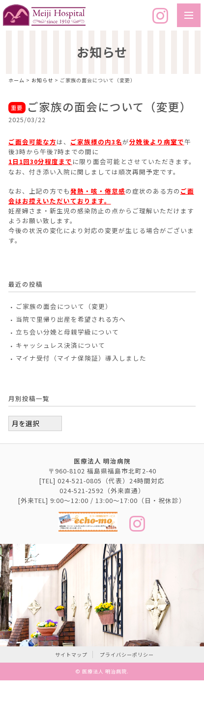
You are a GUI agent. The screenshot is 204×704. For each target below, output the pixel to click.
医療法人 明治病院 (104, 671)
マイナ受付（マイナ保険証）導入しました (81, 358)
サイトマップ (71, 654)
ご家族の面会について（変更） (64, 306)
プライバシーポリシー (127, 654)
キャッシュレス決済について (60, 345)
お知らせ (42, 80)
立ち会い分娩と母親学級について (67, 331)
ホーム (16, 80)
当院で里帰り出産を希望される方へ (71, 319)
